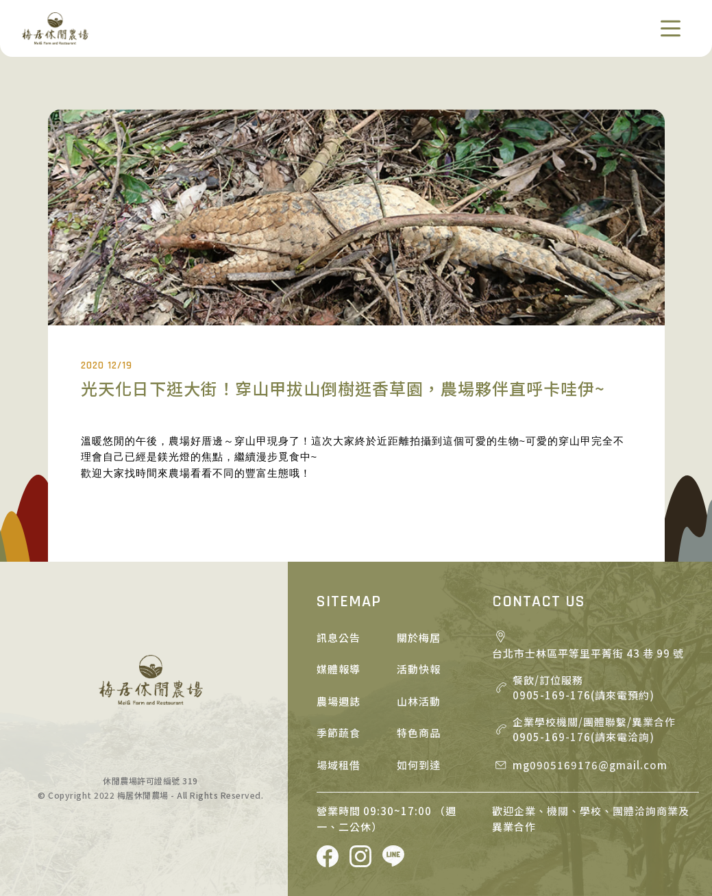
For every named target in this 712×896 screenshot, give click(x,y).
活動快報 (419, 669)
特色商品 (419, 732)
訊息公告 (338, 637)
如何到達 (419, 765)
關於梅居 (419, 637)
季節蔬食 (338, 732)
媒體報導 (338, 669)
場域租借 (338, 765)
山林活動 (419, 701)
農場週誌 (338, 701)
